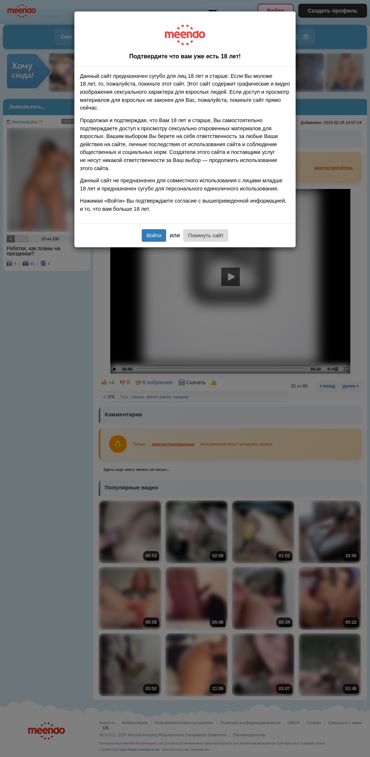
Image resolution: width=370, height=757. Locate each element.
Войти (154, 235)
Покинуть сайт (205, 235)
